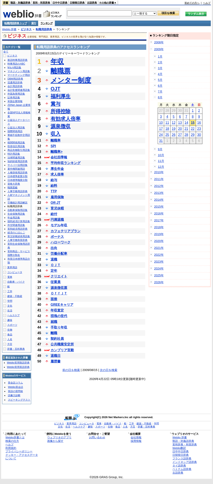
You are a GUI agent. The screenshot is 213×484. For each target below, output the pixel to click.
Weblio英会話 (15, 387)
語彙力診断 (14, 395)
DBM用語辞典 (15, 78)
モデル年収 (59, 225)
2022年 (159, 254)
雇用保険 (57, 197)
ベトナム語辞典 (181, 469)
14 (186, 122)
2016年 (159, 213)
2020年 (159, 241)
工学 (9, 291)
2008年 (159, 42)
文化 (9, 305)
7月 (160, 91)
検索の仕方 (12, 441)
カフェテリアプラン (65, 231)
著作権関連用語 (16, 168)
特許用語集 (13, 153)
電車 (9, 277)
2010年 (159, 172)
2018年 (159, 227)
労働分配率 (59, 253)
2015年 (159, 206)
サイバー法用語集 (17, 165)
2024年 (159, 268)
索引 (33, 23)
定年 (54, 270)
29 (192, 135)
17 (161, 128)
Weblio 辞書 (9, 29)
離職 (54, 333)
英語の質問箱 (15, 391)
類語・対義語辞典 (20, 2)
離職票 (61, 71)
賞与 (56, 104)
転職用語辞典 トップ (15, 23)
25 (167, 135)
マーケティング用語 (18, 75)
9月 (160, 149)
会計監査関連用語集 (18, 90)
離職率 (56, 140)
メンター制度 (71, 80)
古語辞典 (92, 2)
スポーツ (12, 325)
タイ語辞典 (179, 465)
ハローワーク (61, 242)
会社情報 (136, 437)
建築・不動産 (14, 296)
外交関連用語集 (16, 225)
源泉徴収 (61, 126)
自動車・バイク (16, 281)
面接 (54, 299)
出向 (54, 248)
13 (180, 122)
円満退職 (57, 219)
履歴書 (56, 361)
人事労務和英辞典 (17, 240)
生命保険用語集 (16, 213)
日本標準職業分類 (17, 180)
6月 (160, 85)
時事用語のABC (16, 63)
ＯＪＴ (56, 265)
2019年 (159, 234)
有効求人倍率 (65, 119)
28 (186, 135)
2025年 (159, 275)
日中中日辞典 (59, 2)
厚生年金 (57, 169)
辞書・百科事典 (16, 348)
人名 (9, 339)
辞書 (5, 2)
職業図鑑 (12, 187)
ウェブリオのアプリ (59, 437)
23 (199, 128)
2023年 (159, 261)
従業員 (56, 282)
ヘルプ (207, 2)
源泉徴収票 (59, 288)
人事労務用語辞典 (17, 191)
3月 (160, 68)
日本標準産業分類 (17, 176)
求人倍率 (57, 174)
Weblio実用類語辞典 (18, 362)
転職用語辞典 (44, 29)
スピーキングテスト (19, 399)
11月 (161, 161)
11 (167, 122)
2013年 (159, 192)
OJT (55, 89)
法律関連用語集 (16, 157)
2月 (160, 62)
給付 (54, 214)
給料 (54, 185)
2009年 (159, 49)
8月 (160, 97)
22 (192, 128)
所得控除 (61, 111)
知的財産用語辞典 (17, 161)
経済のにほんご (16, 232)
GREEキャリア (62, 304)
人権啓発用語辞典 (17, 172)
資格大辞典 (13, 183)
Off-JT (55, 202)
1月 (160, 56)
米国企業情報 (14, 101)
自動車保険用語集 (17, 210)
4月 (160, 74)
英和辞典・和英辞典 (184, 444)
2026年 (159, 282)
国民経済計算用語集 (18, 221)
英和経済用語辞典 (17, 228)
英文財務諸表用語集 (18, 236)
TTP (54, 191)
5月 (160, 80)
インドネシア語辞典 (184, 462)
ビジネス (26, 29)
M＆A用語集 (14, 67)
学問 (9, 301)
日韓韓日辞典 (77, 2)
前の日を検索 (71, 370)
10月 (161, 155)
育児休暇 (57, 208)
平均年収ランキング (65, 163)
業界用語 (12, 267)
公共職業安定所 (62, 344)
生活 (9, 310)
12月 (161, 166)
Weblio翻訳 (179, 448)
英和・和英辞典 (41, 2)
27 (180, 135)
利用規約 (10, 448)
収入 (56, 134)
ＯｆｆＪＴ (59, 293)
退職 (54, 259)
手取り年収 (59, 327)
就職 (54, 322)
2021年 (159, 248)
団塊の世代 (59, 316)
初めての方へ (192, 2)
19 (174, 128)
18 (167, 128)
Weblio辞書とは (14, 437)
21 (186, 128)
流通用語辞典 (14, 82)
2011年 (159, 179)
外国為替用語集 (16, 93)
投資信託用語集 (16, 146)
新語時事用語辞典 (17, 60)
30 (199, 135)
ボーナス (57, 236)
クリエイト (59, 276)
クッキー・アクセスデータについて (21, 456)
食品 (9, 334)
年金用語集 (13, 217)
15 (192, 122)
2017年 (159, 220)
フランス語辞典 (181, 458)
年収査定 (57, 310)
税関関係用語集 (16, 142)
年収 (57, 61)
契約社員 (57, 338)
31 (161, 141)
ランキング (46, 23)
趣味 (9, 320)
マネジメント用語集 (18, 71)
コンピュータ (14, 272)
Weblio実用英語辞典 (18, 367)
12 (174, 122)
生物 (9, 329)
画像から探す (55, 441)
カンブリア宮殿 (62, 350)
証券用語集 (13, 97)
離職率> (56, 151)
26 (174, 135)
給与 (54, 180)
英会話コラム (15, 382)
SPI (53, 146)
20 (180, 128)
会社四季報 (59, 157)
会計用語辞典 (14, 86)
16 (199, 122)
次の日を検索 (108, 370)
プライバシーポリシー (18, 451)
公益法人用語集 (16, 127)
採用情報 (136, 441)
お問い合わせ (97, 437)
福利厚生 (61, 96)
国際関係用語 (14, 131)
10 (161, 122)
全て (5, 51)
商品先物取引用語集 (18, 150)
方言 (9, 344)
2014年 (159, 199)
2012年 (159, 186)
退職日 (56, 355)
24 (161, 135)
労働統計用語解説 (17, 202)
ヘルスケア (13, 315)
